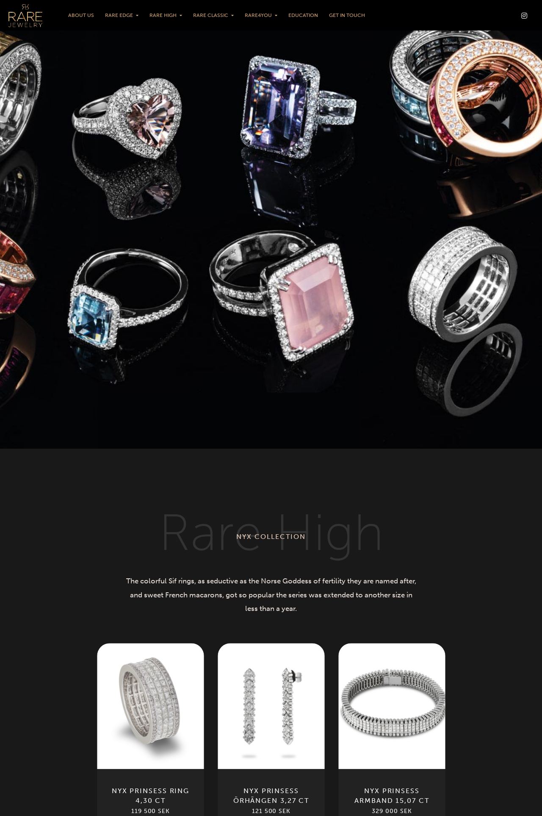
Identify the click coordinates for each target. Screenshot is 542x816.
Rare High (163, 15)
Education (303, 15)
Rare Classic (210, 15)
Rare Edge (119, 15)
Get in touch (347, 15)
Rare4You (258, 15)
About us (81, 15)
